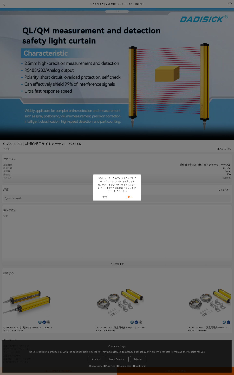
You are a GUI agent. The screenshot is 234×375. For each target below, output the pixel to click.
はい (129, 197)
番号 (104, 197)
